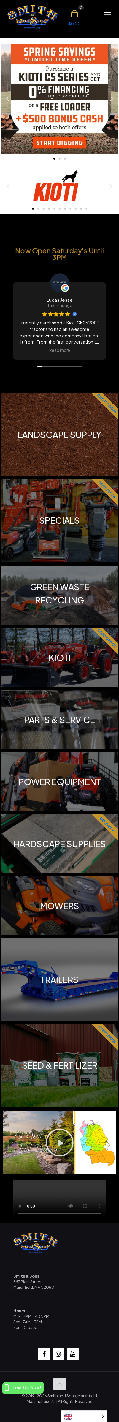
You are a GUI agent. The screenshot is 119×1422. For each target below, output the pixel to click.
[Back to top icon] (59, 1384)
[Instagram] (58, 1354)
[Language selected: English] (84, 1416)
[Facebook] (44, 1354)
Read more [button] (59, 350)
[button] (7, 99)
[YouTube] (73, 1354)
